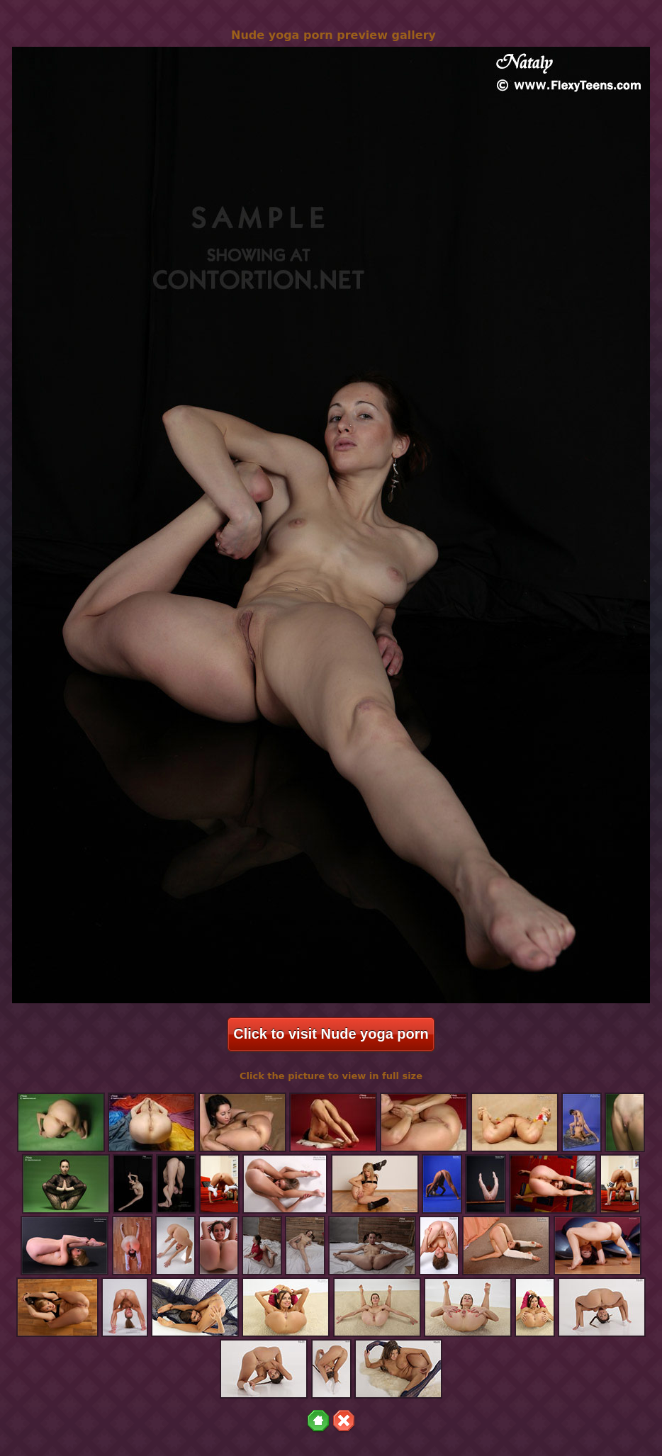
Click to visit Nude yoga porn (331, 1034)
